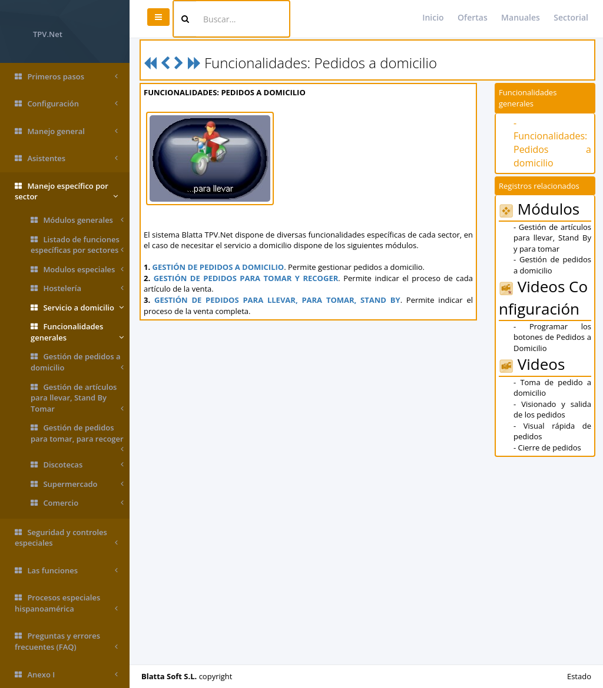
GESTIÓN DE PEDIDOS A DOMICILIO (218, 267)
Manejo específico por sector (66, 191)
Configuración (66, 103)
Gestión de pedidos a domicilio (77, 362)
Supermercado (77, 484)
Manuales (520, 17)
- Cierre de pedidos (547, 447)
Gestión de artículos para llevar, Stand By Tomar (77, 398)
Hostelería (77, 288)
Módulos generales (77, 220)
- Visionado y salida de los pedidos (552, 409)
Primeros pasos (66, 76)
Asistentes (66, 158)
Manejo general (66, 131)
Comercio (77, 503)
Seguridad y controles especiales (66, 538)
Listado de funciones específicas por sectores (77, 245)
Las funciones (66, 570)
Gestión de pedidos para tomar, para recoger (77, 435)
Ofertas (473, 17)
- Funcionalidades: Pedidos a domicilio (552, 143)
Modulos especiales (77, 269)
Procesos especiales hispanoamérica (66, 603)
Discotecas (77, 464)
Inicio (432, 17)
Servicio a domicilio (77, 307)
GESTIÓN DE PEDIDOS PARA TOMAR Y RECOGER (246, 278)
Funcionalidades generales (77, 332)
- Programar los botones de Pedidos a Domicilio (552, 337)
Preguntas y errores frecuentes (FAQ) (66, 641)
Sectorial (571, 17)
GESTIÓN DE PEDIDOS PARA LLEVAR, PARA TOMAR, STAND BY (277, 300)
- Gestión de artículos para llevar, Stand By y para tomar (552, 238)
